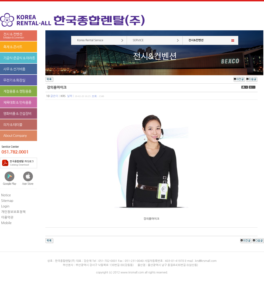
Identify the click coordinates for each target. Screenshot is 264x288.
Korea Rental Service (90, 40)
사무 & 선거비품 (14, 69)
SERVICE (138, 40)
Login (5, 206)
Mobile (6, 223)
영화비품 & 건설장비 (17, 113)
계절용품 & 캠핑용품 (17, 91)
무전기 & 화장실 (14, 80)
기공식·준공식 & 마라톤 (19, 58)
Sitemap (7, 200)
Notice (6, 195)
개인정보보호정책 (13, 211)
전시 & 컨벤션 (18, 35)
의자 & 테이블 (12, 124)
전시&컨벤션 (196, 40)
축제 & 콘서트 (12, 47)
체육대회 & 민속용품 (17, 102)
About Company (15, 135)
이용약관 (7, 217)
